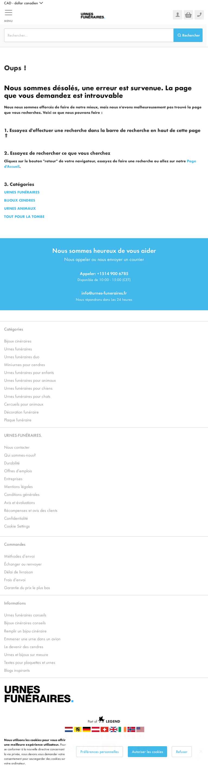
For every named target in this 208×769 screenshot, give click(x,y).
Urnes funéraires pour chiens (28, 388)
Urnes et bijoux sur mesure (26, 654)
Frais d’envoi (14, 579)
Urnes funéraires (18, 348)
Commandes (14, 544)
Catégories (13, 329)
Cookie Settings (17, 526)
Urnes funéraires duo (21, 356)
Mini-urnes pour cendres (24, 364)
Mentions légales (18, 486)
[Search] (188, 35)
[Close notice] (201, 757)
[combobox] (89, 35)
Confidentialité (16, 518)
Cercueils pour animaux (23, 404)
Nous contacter (17, 447)
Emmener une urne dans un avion (32, 638)
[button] (23, 3)
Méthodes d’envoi (19, 556)
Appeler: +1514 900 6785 (104, 273)
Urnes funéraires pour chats (27, 396)
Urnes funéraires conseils (25, 615)
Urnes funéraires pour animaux (30, 380)
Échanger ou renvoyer (23, 564)
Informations (15, 603)
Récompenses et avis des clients (30, 510)
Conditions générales (22, 494)
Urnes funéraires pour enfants (29, 372)
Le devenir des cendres (23, 646)
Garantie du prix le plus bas (27, 587)
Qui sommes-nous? (20, 455)
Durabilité (12, 463)
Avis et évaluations (19, 502)
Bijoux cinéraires (17, 341)
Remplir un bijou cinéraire (25, 631)
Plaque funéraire (17, 419)
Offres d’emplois (18, 470)
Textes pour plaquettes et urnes (29, 662)
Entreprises (13, 478)
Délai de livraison (18, 571)
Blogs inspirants (17, 670)
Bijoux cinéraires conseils (25, 622)
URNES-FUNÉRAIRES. (23, 435)
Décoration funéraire (21, 412)
